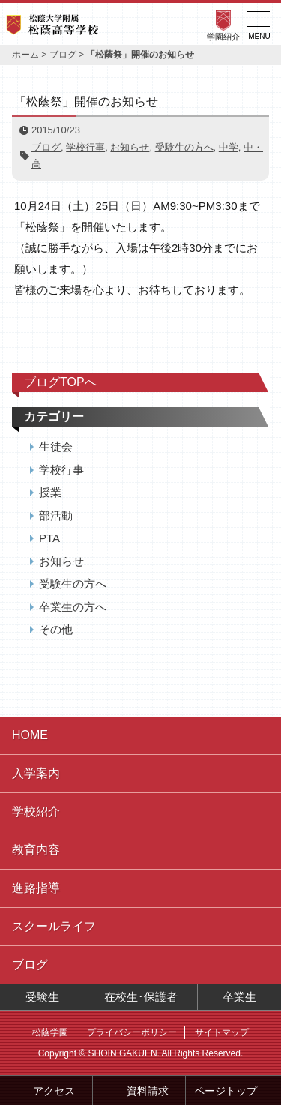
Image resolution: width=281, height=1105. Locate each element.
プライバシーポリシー (132, 1032)
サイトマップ (222, 1032)
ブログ (62, 54)
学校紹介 (36, 811)
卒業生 (239, 996)
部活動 (56, 515)
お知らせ (129, 147)
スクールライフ (54, 926)
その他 (56, 629)
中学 (228, 147)
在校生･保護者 (141, 996)
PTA (49, 538)
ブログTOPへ (60, 382)
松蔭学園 (50, 1032)
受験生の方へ (184, 147)
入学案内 (36, 773)
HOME (30, 735)
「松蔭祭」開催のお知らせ (86, 101)
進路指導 (36, 888)
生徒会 (56, 446)
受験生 (42, 996)
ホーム (25, 54)
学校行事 (85, 147)
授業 (50, 492)
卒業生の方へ (72, 606)
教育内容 (36, 849)
